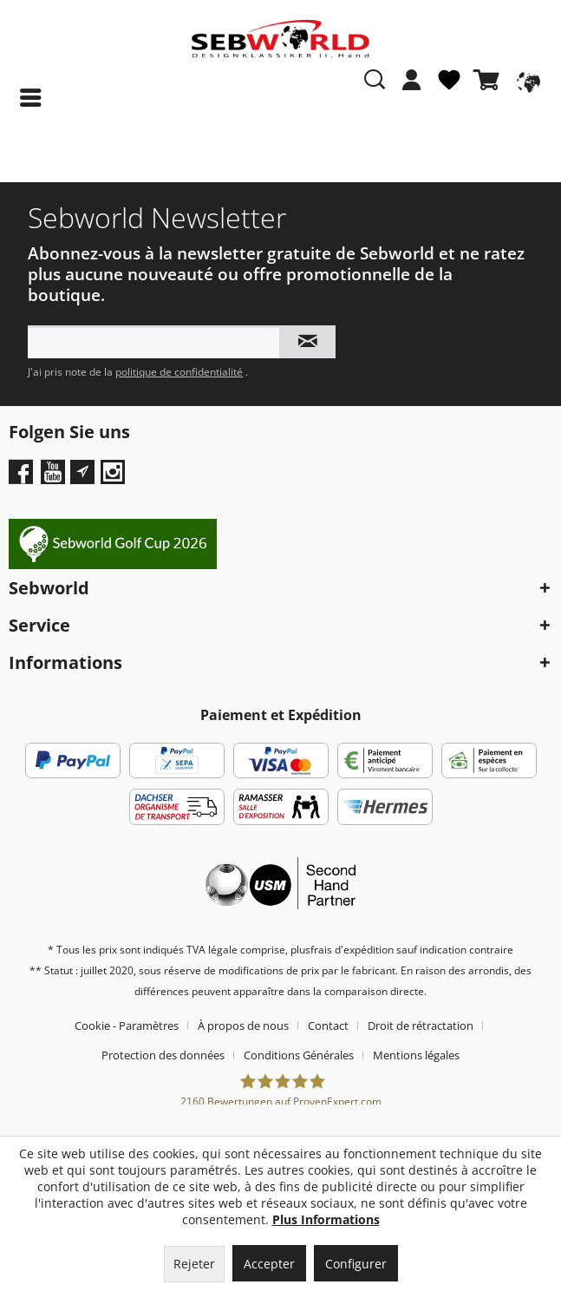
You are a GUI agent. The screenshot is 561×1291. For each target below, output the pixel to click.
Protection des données (163, 1055)
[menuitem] (411, 88)
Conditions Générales (299, 1055)
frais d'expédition (352, 949)
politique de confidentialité (179, 371)
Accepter (269, 1263)
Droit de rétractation (420, 1025)
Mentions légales (416, 1055)
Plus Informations (326, 1219)
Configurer (356, 1263)
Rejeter (194, 1263)
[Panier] (490, 79)
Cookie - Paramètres (127, 1025)
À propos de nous (243, 1025)
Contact (328, 1025)
